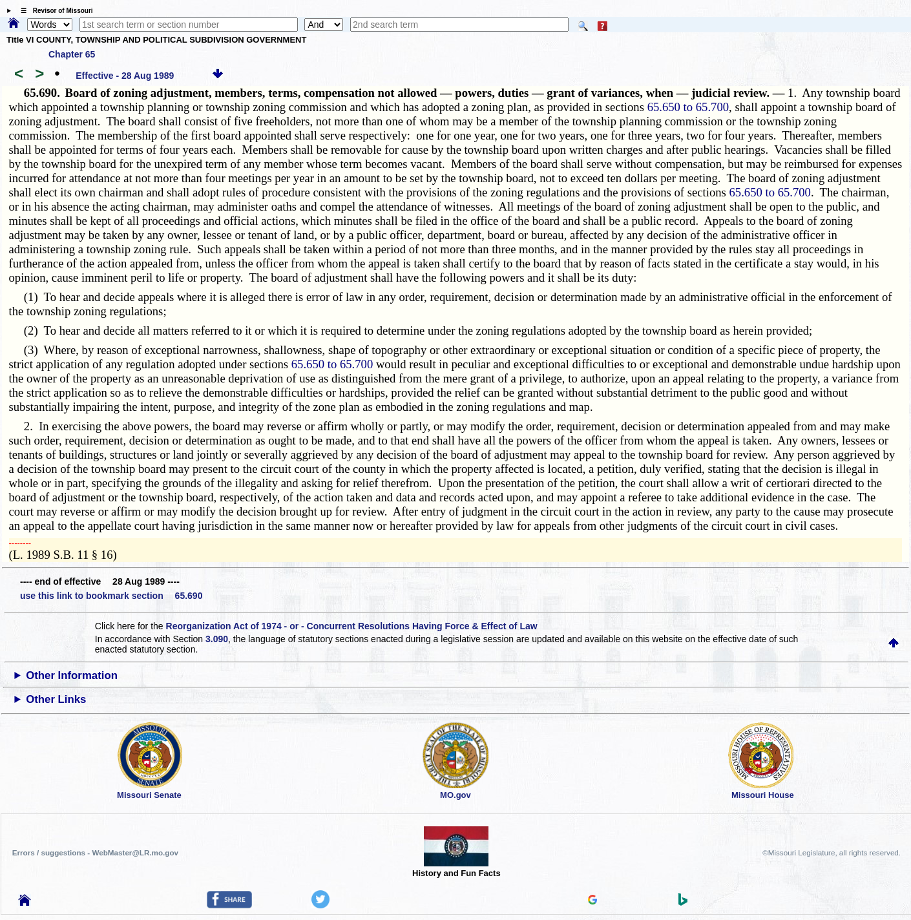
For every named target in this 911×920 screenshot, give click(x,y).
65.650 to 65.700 (688, 107)
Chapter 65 (71, 54)
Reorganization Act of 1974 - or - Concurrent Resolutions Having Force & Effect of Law (352, 626)
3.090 (216, 639)
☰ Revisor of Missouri (53, 10)
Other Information (72, 675)
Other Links (56, 699)
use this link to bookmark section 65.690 (111, 596)
